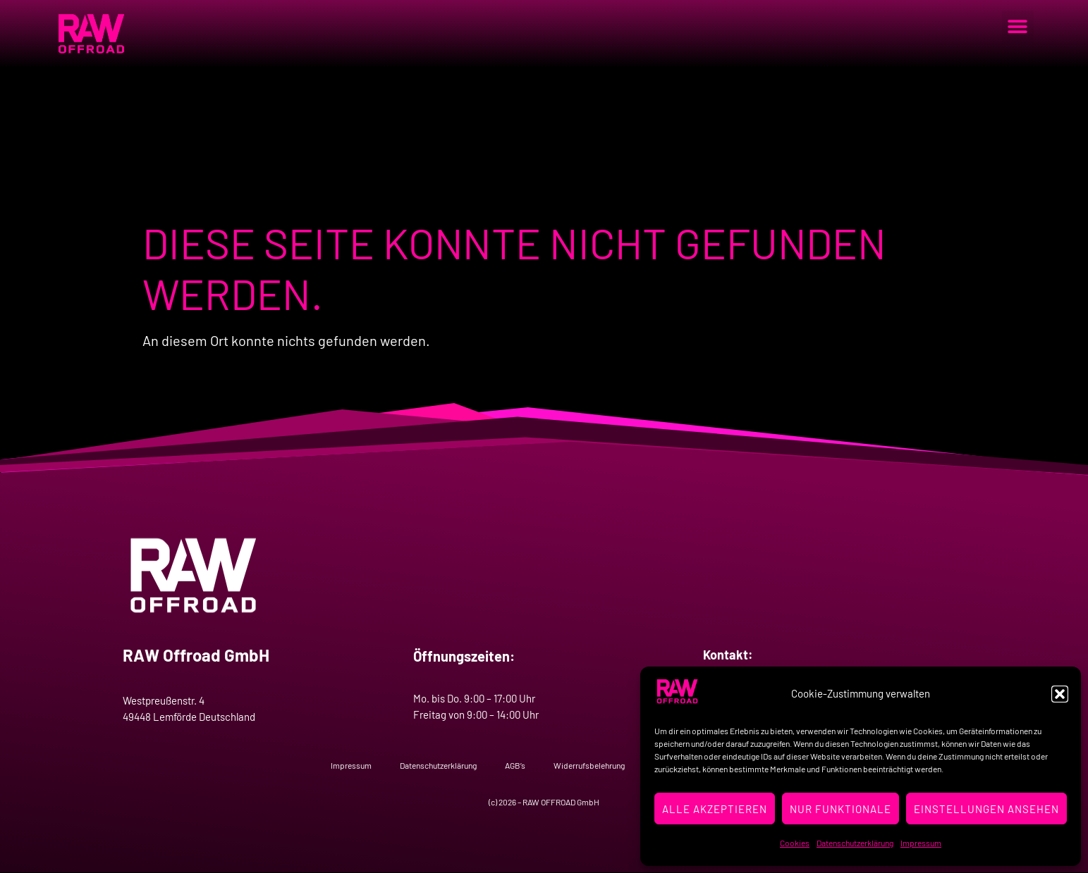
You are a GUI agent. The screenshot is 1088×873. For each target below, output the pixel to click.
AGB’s (515, 765)
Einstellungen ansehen (986, 809)
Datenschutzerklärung (855, 843)
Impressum (920, 843)
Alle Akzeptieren (714, 809)
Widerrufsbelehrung (589, 765)
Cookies (794, 843)
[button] (1060, 694)
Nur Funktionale (840, 809)
